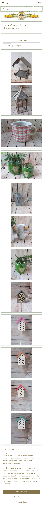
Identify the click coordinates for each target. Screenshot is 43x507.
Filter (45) (21, 40)
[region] (21, 469)
